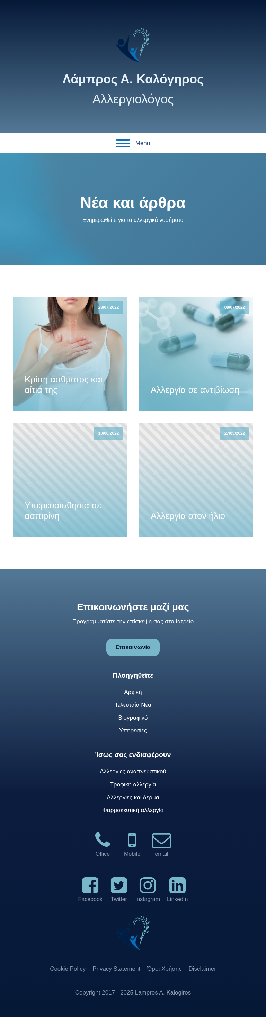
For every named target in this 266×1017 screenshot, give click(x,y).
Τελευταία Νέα (133, 705)
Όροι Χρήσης (164, 968)
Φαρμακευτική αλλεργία (132, 810)
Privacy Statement (116, 968)
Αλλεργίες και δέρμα (133, 797)
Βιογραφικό (133, 717)
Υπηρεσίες (133, 730)
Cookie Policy (68, 968)
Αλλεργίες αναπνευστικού (133, 771)
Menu (133, 143)
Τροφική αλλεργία (133, 784)
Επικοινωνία (133, 647)
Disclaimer (202, 968)
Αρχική (133, 692)
